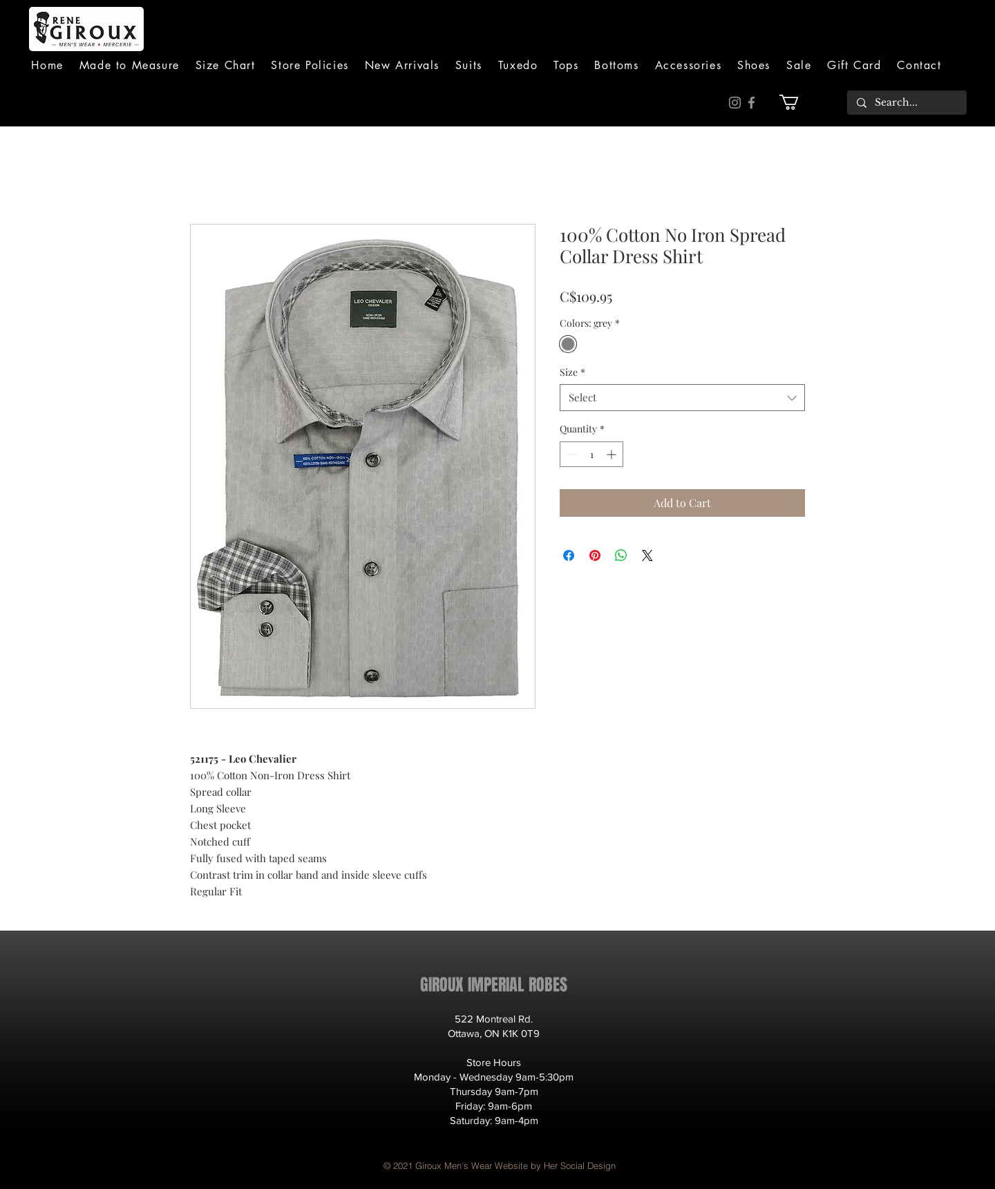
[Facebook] (751, 103)
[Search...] (906, 103)
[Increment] (612, 454)
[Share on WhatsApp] (621, 555)
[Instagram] (735, 103)
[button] (468, 65)
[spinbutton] (591, 454)
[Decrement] (570, 454)
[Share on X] (647, 555)
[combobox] (682, 397)
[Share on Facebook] (568, 555)
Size (572, 372)
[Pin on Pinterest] (595, 555)
